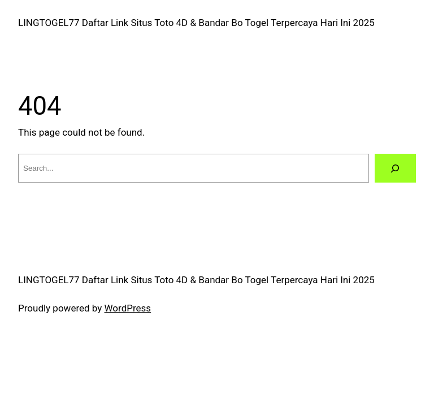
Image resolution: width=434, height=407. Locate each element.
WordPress (128, 308)
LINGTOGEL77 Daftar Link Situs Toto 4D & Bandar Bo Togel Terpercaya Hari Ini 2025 (196, 22)
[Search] (395, 168)
